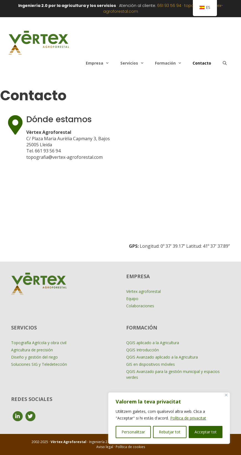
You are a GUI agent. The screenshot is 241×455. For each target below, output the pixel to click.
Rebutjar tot (169, 431)
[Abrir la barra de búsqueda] (225, 63)
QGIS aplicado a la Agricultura (152, 342)
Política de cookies (130, 446)
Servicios (134, 63)
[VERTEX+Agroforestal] (179, 176)
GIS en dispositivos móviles (150, 364)
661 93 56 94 (169, 5)
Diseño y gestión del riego (34, 357)
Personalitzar (133, 431)
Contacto (202, 63)
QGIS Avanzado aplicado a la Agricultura (162, 357)
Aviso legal (105, 446)
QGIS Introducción (142, 349)
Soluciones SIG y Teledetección (39, 364)
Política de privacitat (188, 418)
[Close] (226, 395)
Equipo (132, 298)
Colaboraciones (140, 305)
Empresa (100, 63)
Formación (171, 63)
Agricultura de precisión (32, 349)
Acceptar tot (206, 431)
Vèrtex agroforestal (143, 291)
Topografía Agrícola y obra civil (38, 342)
